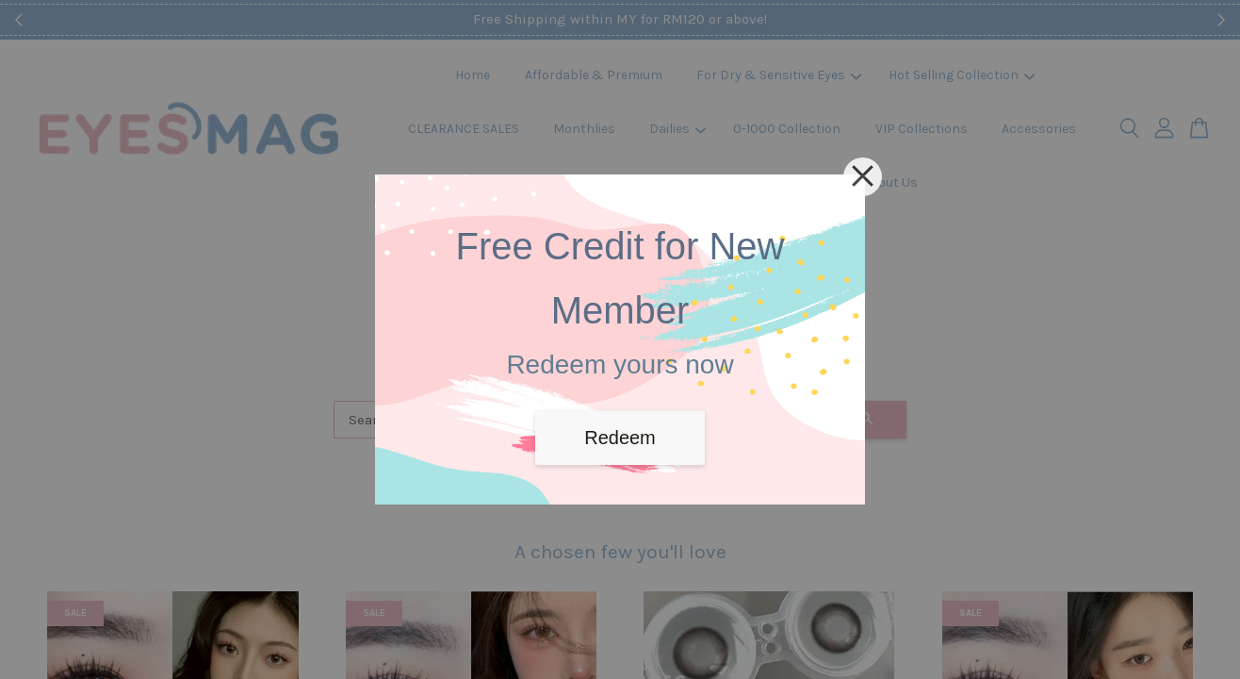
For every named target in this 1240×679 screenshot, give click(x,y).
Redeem (620, 437)
